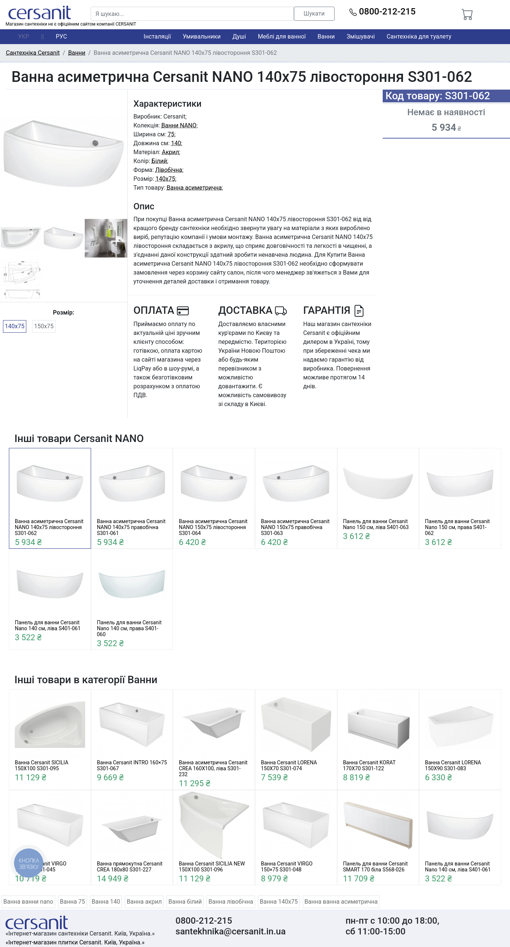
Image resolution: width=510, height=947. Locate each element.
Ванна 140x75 (279, 901)
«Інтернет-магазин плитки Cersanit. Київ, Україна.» (75, 942)
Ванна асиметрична (194, 187)
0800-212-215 (382, 11)
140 (176, 143)
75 (171, 134)
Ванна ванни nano (28, 901)
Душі (239, 36)
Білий (159, 161)
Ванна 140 (106, 901)
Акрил (170, 152)
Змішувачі (360, 36)
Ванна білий (185, 901)
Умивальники (202, 36)
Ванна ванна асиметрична (341, 901)
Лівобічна (168, 169)
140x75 (14, 326)
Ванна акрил (144, 901)
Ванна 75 (72, 901)
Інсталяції (157, 36)
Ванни (326, 36)
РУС (61, 36)
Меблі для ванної (282, 36)
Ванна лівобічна (230, 901)
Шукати (314, 13)
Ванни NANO (179, 125)
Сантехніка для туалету (419, 36)
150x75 (44, 326)
